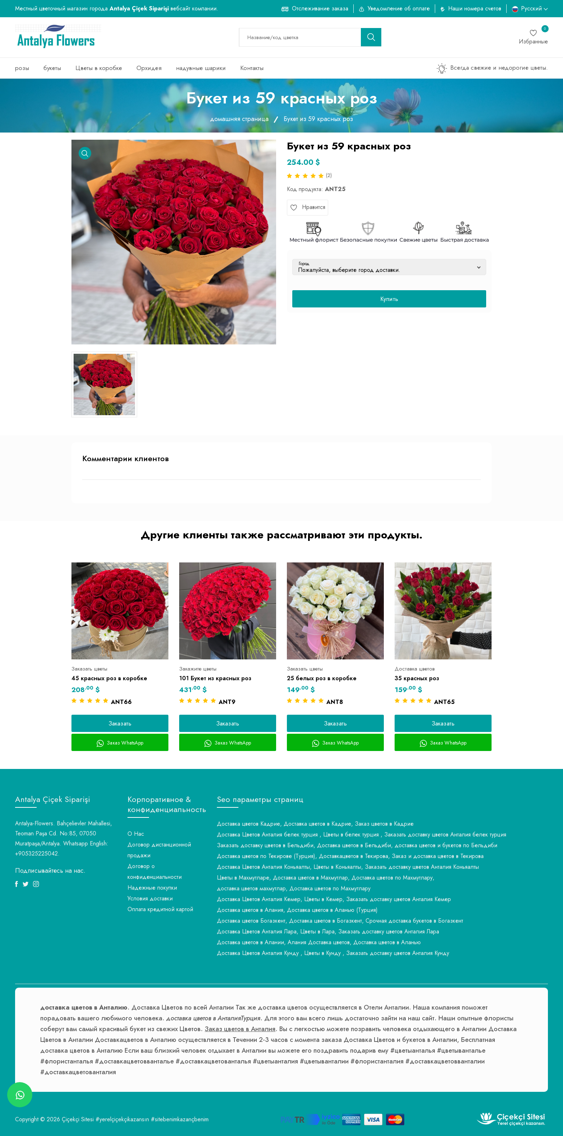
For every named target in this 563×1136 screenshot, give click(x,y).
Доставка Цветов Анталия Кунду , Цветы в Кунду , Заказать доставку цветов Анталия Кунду (333, 953)
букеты (52, 68)
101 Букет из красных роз (215, 678)
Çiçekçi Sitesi (78, 1119)
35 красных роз (417, 678)
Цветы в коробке (98, 68)
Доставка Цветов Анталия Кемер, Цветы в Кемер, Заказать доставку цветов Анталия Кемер (334, 899)
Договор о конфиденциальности (154, 871)
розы (22, 68)
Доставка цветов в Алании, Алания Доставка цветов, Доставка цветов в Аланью (319, 942)
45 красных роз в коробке (109, 678)
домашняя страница (239, 119)
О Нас (135, 834)
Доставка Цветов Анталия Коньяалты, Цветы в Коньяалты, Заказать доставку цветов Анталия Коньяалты (348, 867)
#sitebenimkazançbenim (180, 1119)
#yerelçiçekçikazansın (122, 1119)
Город (304, 263)
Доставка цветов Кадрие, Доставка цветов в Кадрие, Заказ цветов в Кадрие (315, 824)
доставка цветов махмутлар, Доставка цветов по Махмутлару (294, 888)
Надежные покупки (152, 888)
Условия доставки (150, 898)
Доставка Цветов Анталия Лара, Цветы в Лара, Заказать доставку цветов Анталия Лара (328, 931)
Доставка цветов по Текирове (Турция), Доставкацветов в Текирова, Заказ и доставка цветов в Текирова (350, 856)
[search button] (371, 37)
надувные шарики (201, 68)
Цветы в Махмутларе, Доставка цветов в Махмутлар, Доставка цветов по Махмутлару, (325, 877)
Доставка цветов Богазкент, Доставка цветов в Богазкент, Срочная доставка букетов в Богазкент (340, 921)
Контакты (252, 68)
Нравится (307, 207)
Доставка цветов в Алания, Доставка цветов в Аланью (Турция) (297, 910)
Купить (389, 299)
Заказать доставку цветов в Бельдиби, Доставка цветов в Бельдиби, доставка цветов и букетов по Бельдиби (357, 845)
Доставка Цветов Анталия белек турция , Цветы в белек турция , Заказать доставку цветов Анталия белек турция (361, 834)
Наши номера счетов (474, 8)
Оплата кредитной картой (160, 909)
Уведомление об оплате (399, 8)
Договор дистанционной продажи (159, 849)
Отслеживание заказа (320, 8)
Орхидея (149, 68)
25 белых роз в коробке (322, 678)
